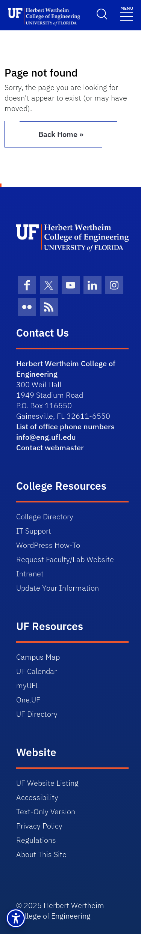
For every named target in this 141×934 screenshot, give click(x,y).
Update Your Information (57, 588)
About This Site (41, 854)
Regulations (36, 840)
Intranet (30, 574)
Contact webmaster (50, 447)
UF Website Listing (47, 783)
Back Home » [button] (60, 134)
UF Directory (37, 714)
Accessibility (37, 797)
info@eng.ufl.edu (46, 437)
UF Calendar (36, 671)
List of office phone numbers (65, 426)
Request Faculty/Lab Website (65, 559)
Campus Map (38, 657)
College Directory (44, 516)
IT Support (33, 531)
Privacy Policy (39, 826)
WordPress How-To (48, 545)
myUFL (27, 685)
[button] (16, 918)
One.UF (28, 700)
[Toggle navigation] (126, 13)
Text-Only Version (45, 811)
